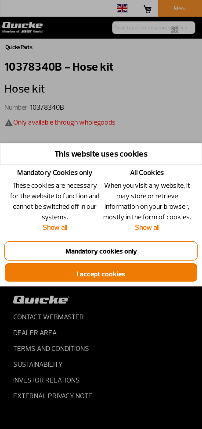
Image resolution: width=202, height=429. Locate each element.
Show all (55, 227)
